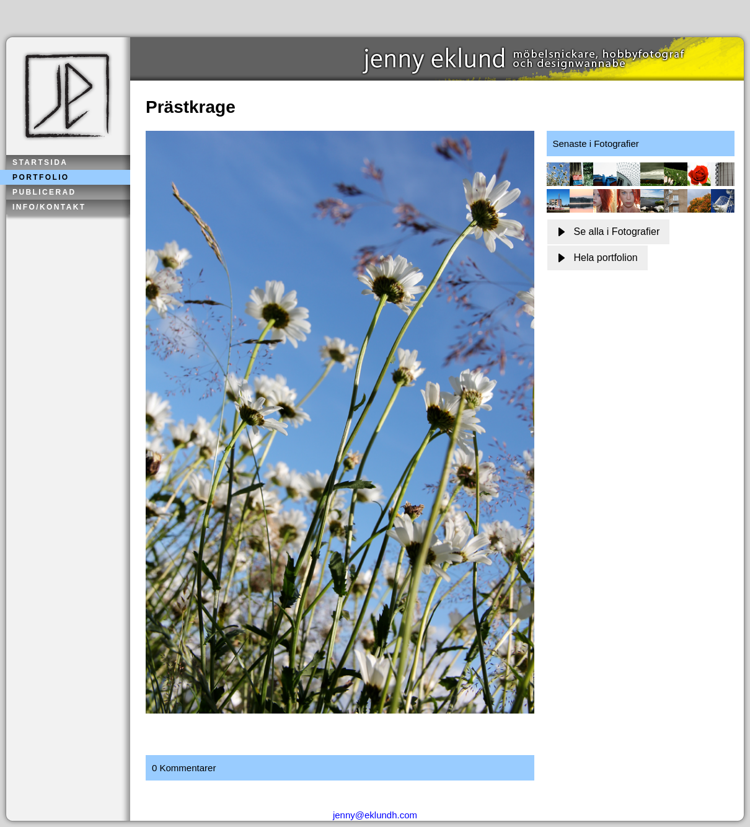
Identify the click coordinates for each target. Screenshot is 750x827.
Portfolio (40, 177)
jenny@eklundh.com (375, 815)
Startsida (40, 162)
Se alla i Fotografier (608, 231)
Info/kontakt (49, 207)
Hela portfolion (597, 257)
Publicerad (44, 192)
